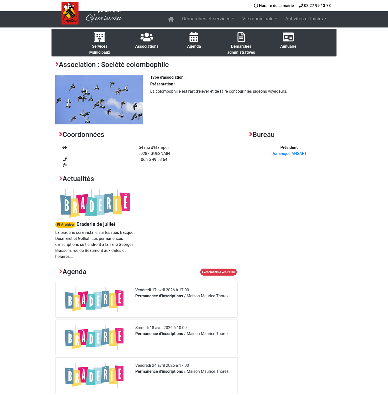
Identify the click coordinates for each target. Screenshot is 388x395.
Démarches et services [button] (206, 18)
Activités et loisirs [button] (304, 18)
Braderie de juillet (85, 224)
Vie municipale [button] (258, 18)
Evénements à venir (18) (218, 272)
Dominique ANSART (288, 153)
